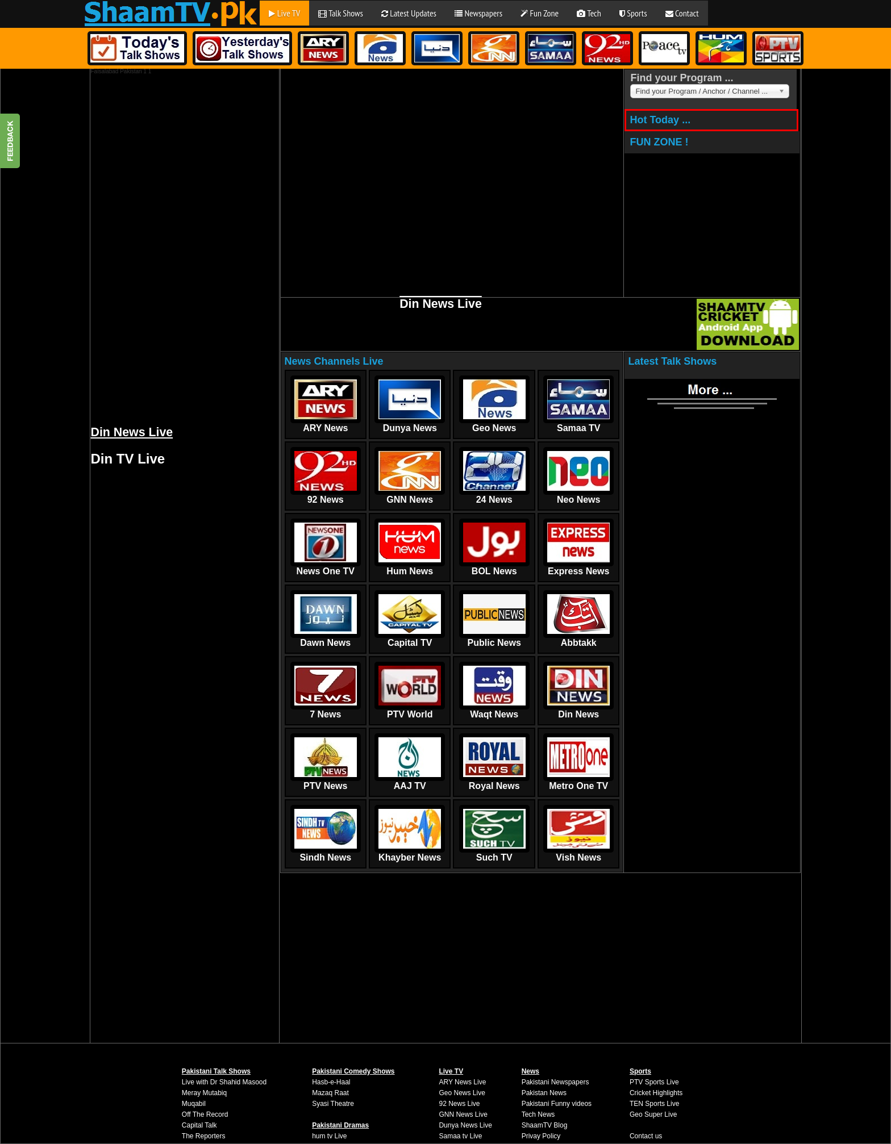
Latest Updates (408, 13)
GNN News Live (463, 1114)
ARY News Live (462, 1082)
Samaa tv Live (460, 1136)
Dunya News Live (465, 1125)
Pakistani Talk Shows (216, 1071)
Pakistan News (544, 1093)
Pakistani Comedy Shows (353, 1071)
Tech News (538, 1114)
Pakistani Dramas (340, 1125)
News (530, 1071)
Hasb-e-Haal (331, 1082)
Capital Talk (199, 1125)
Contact (682, 13)
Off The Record (205, 1114)
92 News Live (459, 1104)
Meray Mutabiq (204, 1093)
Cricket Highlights (656, 1093)
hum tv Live (329, 1136)
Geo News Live (462, 1093)
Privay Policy (541, 1136)
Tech (589, 13)
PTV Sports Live (654, 1082)
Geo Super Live (653, 1114)
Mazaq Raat (330, 1093)
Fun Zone (540, 13)
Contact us (646, 1136)
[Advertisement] (176, 244)
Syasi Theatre (333, 1104)
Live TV (284, 13)
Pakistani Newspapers (555, 1082)
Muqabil (194, 1104)
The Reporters (204, 1136)
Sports (633, 13)
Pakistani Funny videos (557, 1104)
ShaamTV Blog (545, 1125)
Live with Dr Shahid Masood (224, 1082)
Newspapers (478, 13)
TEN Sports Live (654, 1104)
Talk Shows (340, 13)
